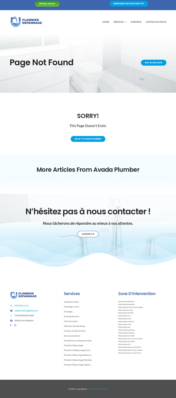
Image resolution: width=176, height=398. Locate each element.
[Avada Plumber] (26, 16)
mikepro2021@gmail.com (26, 310)
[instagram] (15, 325)
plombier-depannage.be (97, 389)
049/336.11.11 (22, 305)
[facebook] (11, 325)
